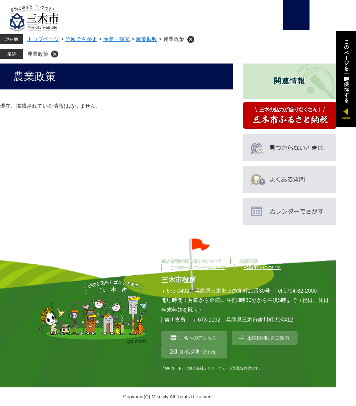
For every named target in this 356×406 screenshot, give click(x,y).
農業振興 (146, 39)
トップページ (43, 39)
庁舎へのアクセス (198, 337)
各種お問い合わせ (198, 351)
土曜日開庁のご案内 (268, 337)
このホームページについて (198, 267)
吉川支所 (175, 320)
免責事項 (248, 261)
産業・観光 (116, 39)
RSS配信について (262, 267)
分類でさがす (81, 39)
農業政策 (37, 54)
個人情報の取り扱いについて (191, 261)
